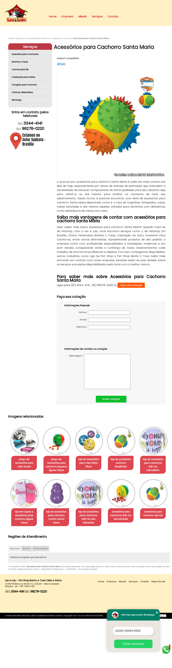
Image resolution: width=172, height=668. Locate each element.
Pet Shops (17, 100)
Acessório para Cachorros (25, 54)
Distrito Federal (40, 597)
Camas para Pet (20, 69)
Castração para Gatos (24, 77)
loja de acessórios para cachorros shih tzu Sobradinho (24, 515)
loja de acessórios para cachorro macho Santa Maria (91, 515)
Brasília (26, 597)
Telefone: (103, 327)
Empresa (67, 16)
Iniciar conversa (133, 643)
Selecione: (15, 597)
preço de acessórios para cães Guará (24, 461)
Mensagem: (100, 371)
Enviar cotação (111, 399)
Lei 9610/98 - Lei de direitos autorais (81, 618)
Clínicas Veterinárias (22, 92)
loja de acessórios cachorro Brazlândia (125, 461)
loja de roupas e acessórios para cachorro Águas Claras (58, 517)
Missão (82, 16)
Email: (105, 320)
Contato (113, 16)
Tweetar (61, 64)
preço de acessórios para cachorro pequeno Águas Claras (58, 465)
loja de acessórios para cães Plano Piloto (92, 463)
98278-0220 (33, 128)
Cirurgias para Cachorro (24, 84)
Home (53, 16)
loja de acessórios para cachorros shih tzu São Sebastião (125, 515)
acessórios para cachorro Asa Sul (58, 566)
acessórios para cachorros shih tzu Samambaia (24, 568)
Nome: (105, 313)
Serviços (97, 16)
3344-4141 (32, 123)
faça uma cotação (131, 285)
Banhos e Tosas (20, 61)
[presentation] (85, 339)
